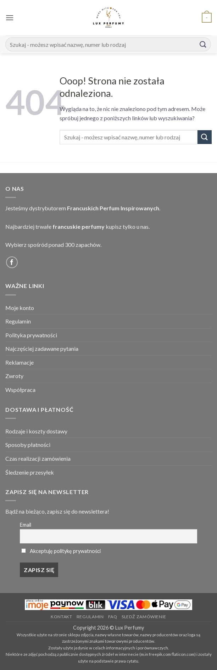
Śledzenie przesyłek (29, 472)
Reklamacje (19, 362)
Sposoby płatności (27, 444)
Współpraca (20, 389)
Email (25, 525)
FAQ (112, 616)
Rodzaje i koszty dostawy (36, 431)
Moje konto (19, 307)
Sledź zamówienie (144, 616)
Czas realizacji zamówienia (38, 458)
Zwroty (14, 375)
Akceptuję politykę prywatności (65, 551)
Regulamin (18, 321)
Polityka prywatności (31, 335)
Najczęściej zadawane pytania (41, 348)
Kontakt (61, 616)
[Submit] (203, 44)
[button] (9, 17)
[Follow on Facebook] (12, 262)
